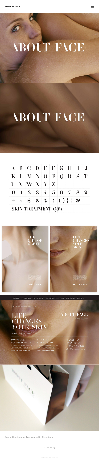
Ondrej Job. (47, 437)
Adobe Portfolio (53, 457)
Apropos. (20, 437)
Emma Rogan (12, 6)
